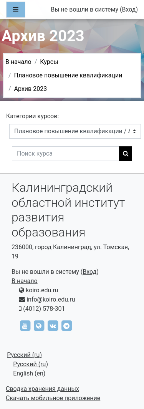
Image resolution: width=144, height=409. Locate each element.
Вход (129, 9)
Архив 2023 (30, 88)
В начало (18, 61)
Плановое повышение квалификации (68, 75)
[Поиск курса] (65, 153)
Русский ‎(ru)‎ (24, 355)
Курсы (49, 61)
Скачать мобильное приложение (53, 398)
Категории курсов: (32, 116)
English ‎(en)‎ (29, 373)
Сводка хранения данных (42, 388)
